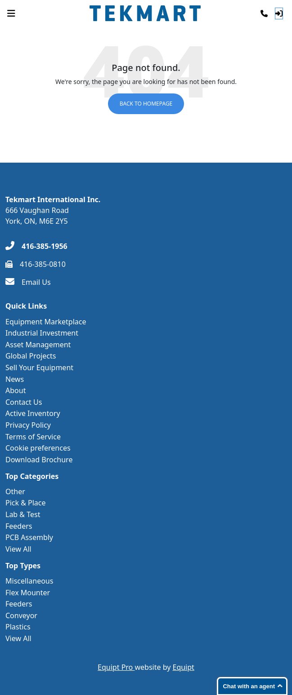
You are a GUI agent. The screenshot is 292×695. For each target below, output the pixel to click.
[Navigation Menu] (11, 13)
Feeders (18, 526)
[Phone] (264, 13)
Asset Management (38, 345)
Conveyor (21, 615)
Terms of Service (33, 437)
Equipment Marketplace (45, 322)
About (15, 390)
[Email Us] (28, 282)
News (14, 379)
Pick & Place (25, 503)
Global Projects (30, 356)
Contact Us (23, 402)
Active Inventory (32, 413)
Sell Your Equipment (39, 367)
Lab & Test (22, 514)
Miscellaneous (29, 581)
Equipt (183, 667)
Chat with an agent (249, 686)
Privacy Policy (28, 425)
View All (18, 549)
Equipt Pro (116, 667)
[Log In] (279, 13)
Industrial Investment (41, 333)
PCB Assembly (29, 537)
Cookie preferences (38, 448)
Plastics (18, 627)
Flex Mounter (27, 593)
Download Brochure (38, 460)
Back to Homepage (146, 103)
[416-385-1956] (36, 246)
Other (15, 491)
